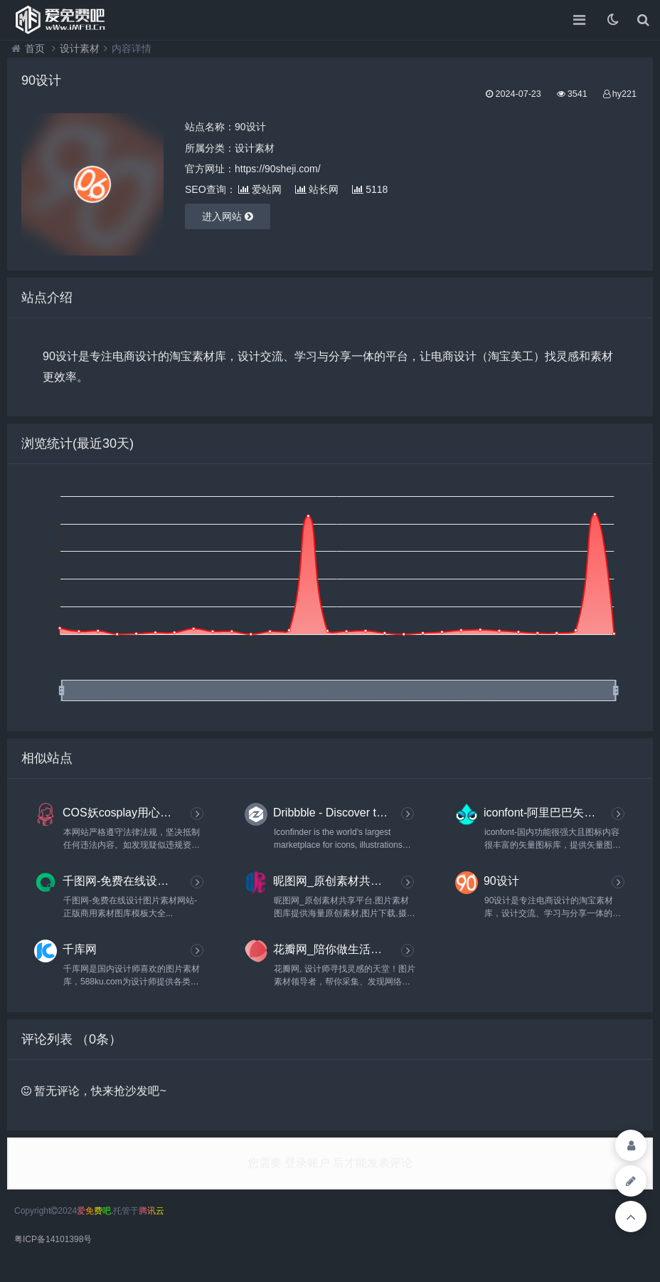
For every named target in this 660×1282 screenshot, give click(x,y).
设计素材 (80, 48)
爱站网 (260, 189)
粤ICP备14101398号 (53, 1239)
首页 (35, 48)
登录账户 (308, 1163)
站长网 (317, 189)
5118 (370, 189)
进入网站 (227, 216)
